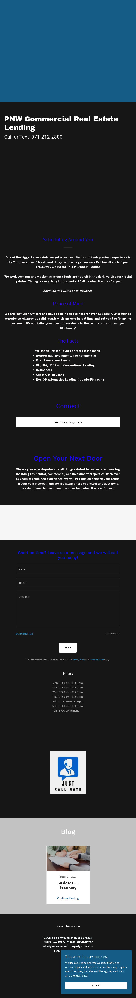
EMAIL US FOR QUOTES (68, 422)
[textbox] (68, 568)
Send (68, 647)
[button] (17, 633)
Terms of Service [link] (96, 659)
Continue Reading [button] (68, 898)
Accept (96, 990)
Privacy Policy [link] (78, 659)
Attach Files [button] (25, 633)
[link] (68, 875)
